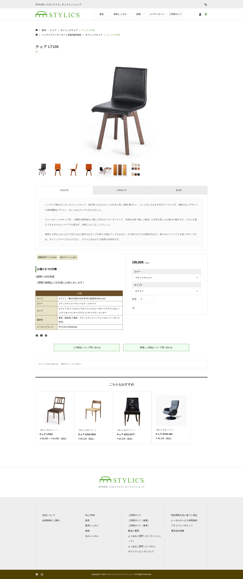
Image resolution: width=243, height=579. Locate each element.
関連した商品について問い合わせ (156, 347)
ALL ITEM (90, 515)
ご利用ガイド (175, 14)
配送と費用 (133, 530)
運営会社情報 (177, 530)
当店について (48, 515)
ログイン (65, 364)
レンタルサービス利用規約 (184, 520)
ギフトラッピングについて (141, 551)
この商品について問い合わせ (87, 347)
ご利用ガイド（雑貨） (139, 520)
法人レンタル (91, 536)
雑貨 (138, 14)
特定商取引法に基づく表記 (184, 515)
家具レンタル (120, 14)
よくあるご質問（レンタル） (142, 546)
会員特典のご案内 (51, 520)
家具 (101, 14)
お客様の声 (122, 190)
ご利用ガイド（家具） (139, 525)
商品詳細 (64, 190)
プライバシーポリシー (182, 525)
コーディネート (157, 14)
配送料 (179, 190)
